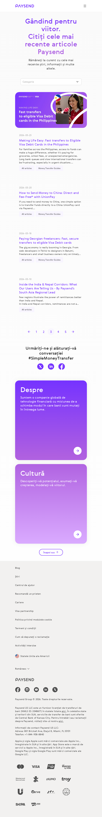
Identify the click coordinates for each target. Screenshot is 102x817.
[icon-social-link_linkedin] (45, 689)
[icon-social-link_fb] (17, 689)
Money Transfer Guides (49, 168)
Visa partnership (24, 611)
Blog (17, 567)
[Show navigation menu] (85, 6)
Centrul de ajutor (25, 585)
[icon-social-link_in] (27, 689)
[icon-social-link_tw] (55, 689)
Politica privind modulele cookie (33, 619)
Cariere (19, 602)
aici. (64, 711)
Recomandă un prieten (28, 593)
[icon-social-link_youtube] (36, 689)
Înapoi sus (51, 552)
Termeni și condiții (25, 628)
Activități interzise (25, 645)
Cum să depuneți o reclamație (32, 636)
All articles (27, 168)
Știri (17, 576)
